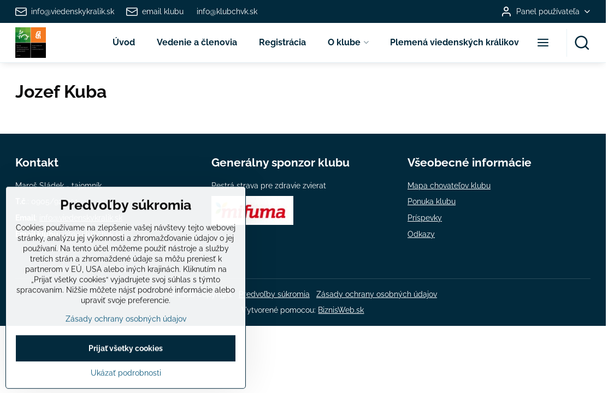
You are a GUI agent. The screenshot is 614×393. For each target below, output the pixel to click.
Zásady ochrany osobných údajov (376, 294)
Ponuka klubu (432, 201)
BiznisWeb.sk (341, 310)
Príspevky (425, 217)
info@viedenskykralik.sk (80, 217)
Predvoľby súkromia (274, 294)
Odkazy (421, 234)
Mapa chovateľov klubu (449, 185)
